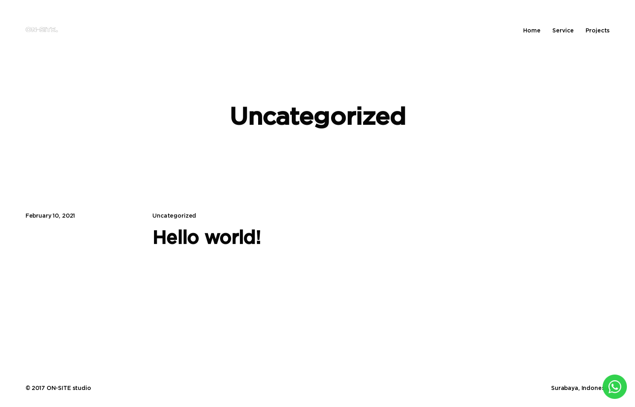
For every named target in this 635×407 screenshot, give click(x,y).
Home (531, 30)
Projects (597, 30)
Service (562, 30)
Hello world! (206, 237)
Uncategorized (174, 215)
